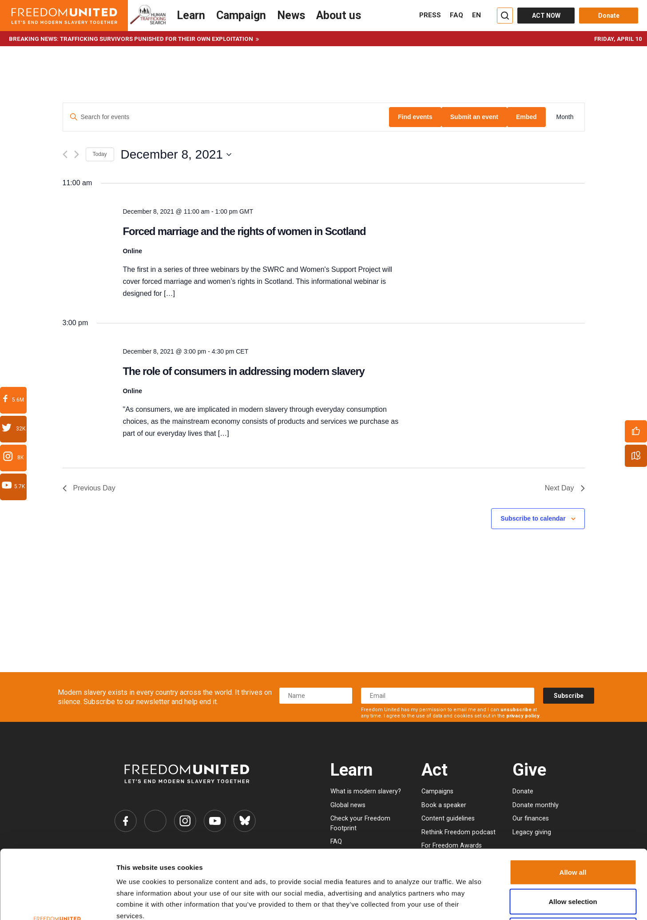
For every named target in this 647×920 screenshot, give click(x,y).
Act (434, 770)
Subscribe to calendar (532, 518)
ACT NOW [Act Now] (546, 15)
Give (529, 770)
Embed (526, 116)
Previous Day (89, 488)
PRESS (430, 15)
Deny (573, 861)
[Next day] (76, 154)
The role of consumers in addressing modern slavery (243, 371)
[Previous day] (65, 154)
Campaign (241, 15)
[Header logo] (64, 15)
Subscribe (568, 695)
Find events (415, 116)
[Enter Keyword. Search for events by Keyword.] (226, 117)
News (291, 15)
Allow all (573, 803)
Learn (191, 15)
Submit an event (474, 116)
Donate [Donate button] (608, 15)
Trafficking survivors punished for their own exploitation (156, 39)
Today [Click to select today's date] (100, 154)
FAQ (456, 15)
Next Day (565, 488)
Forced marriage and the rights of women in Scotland (244, 231)
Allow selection (572, 832)
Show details (454, 902)
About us (338, 15)
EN (476, 15)
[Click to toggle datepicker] (176, 154)
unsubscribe (516, 710)
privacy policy (523, 716)
